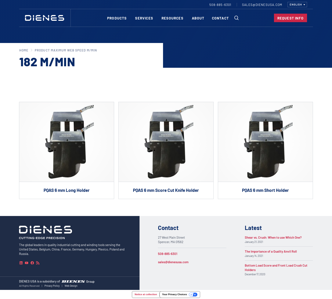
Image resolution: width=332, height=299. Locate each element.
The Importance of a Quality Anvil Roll (271, 251)
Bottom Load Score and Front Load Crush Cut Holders (276, 267)
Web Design (71, 285)
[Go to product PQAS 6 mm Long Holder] (66, 150)
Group (90, 281)
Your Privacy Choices (174, 294)
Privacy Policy (52, 285)
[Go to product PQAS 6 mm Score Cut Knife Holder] (166, 150)
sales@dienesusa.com (173, 262)
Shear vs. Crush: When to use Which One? (273, 237)
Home (23, 50)
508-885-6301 (167, 254)
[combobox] (297, 4)
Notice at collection (146, 294)
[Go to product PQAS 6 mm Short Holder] (265, 150)
